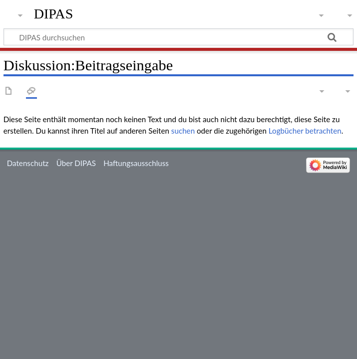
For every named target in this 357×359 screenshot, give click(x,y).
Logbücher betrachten (305, 130)
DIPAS (53, 13)
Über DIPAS (76, 163)
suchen (183, 130)
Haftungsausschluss (136, 163)
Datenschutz (28, 163)
